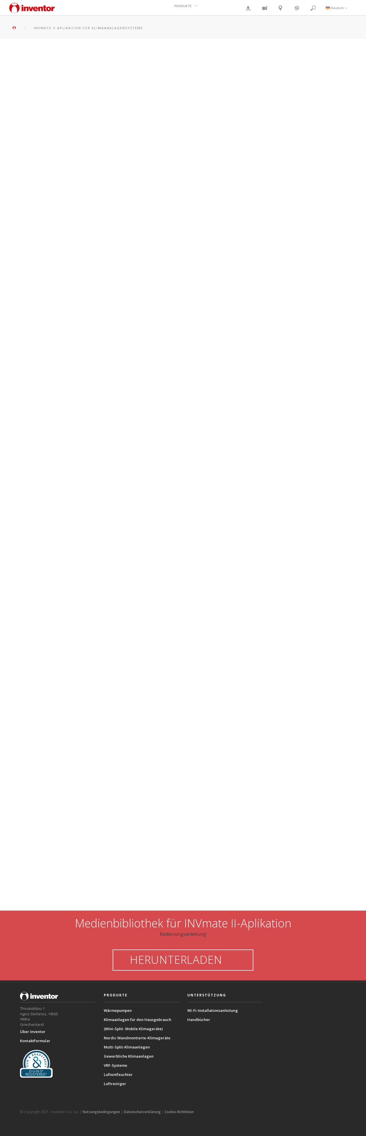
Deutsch (337, 7)
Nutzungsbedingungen (101, 1111)
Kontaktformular (35, 1040)
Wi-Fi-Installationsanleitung (212, 1010)
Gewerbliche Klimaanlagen (129, 1056)
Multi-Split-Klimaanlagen (127, 1047)
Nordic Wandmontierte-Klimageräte (137, 1037)
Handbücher (198, 1019)
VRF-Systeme (115, 1065)
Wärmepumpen (118, 1010)
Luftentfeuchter (118, 1074)
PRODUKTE (183, 7)
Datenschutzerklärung (142, 1111)
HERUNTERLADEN (183, 960)
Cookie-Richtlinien (179, 1111)
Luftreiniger (115, 1083)
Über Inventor (32, 1031)
